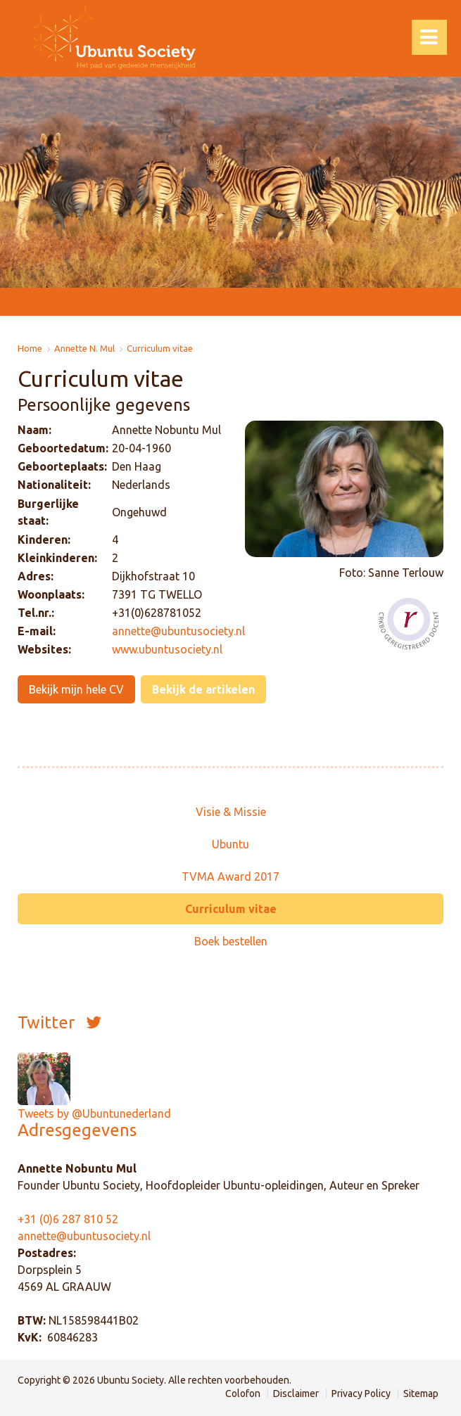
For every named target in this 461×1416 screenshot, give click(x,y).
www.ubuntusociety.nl (167, 649)
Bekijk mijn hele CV (76, 689)
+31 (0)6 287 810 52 (68, 1219)
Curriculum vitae (160, 348)
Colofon (242, 1393)
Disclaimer (296, 1393)
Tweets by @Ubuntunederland (94, 1113)
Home (30, 348)
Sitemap (420, 1393)
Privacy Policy (361, 1393)
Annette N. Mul (84, 348)
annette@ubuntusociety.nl (84, 1236)
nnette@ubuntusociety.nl (181, 631)
